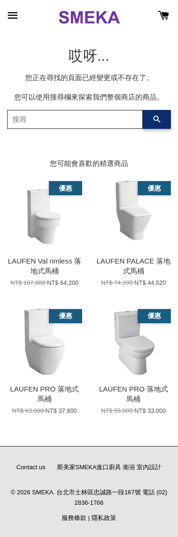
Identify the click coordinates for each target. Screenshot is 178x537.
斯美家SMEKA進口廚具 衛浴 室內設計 (109, 467)
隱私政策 (104, 517)
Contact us (31, 467)
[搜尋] (75, 119)
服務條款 (74, 517)
